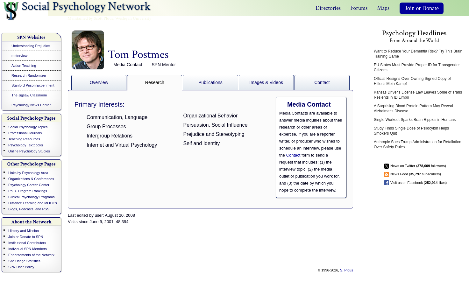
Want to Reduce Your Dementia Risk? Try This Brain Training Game (418, 54)
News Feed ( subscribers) (415, 174)
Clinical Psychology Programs (31, 197)
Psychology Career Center (28, 185)
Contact (322, 82)
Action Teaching (23, 65)
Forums (358, 8)
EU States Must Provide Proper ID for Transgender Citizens (417, 67)
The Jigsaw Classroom (29, 95)
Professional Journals (25, 133)
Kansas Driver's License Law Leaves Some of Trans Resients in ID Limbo (418, 95)
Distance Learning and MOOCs (32, 203)
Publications (210, 82)
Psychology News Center (31, 105)
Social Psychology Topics (27, 127)
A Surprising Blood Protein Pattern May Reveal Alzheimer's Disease (413, 108)
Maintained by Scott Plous (90, 18)
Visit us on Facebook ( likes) (418, 183)
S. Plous (346, 270)
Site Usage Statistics (24, 261)
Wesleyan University (133, 18)
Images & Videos (266, 82)
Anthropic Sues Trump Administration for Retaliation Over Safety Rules (417, 144)
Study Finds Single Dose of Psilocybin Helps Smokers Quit (411, 131)
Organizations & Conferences (31, 179)
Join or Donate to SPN (25, 237)
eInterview (19, 56)
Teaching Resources (24, 139)
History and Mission (23, 231)
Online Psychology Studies (29, 151)
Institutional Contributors (27, 243)
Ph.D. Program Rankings (27, 191)
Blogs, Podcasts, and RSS (28, 209)
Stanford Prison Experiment (32, 85)
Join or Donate (422, 8)
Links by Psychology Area (28, 173)
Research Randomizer (28, 75)
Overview (98, 82)
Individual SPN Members (27, 249)
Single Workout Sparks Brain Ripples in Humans (415, 119)
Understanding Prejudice (30, 46)
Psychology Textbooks (25, 145)
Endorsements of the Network (31, 255)
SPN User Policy (21, 267)
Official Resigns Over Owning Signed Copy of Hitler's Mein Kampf (412, 81)
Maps (383, 8)
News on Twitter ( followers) (418, 166)
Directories (328, 8)
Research (154, 82)
